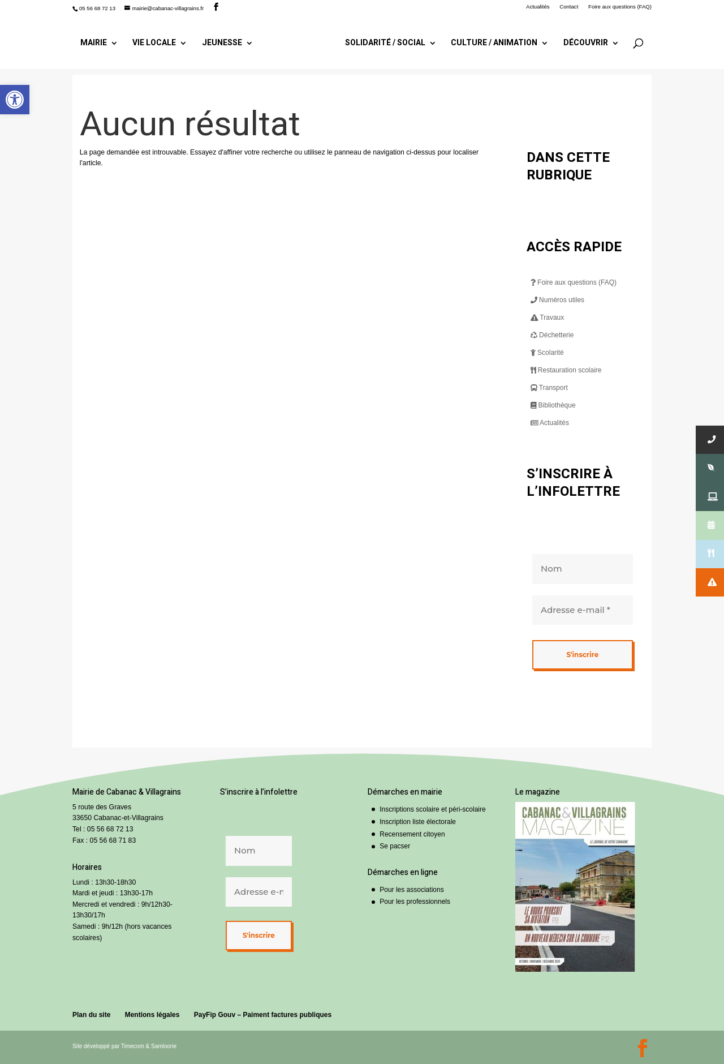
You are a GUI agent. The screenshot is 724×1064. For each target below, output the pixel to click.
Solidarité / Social (382, 42)
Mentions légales (152, 1015)
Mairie (97, 42)
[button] (14, 99)
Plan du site (91, 1015)
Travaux (547, 317)
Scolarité (547, 353)
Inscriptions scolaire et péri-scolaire (432, 809)
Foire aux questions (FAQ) (620, 7)
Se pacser (395, 846)
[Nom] (582, 569)
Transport (549, 388)
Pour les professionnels (415, 902)
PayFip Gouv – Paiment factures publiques (262, 1015)
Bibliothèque (553, 405)
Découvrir (582, 42)
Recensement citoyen (412, 834)
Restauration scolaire (566, 370)
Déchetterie (552, 335)
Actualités (538, 7)
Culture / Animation (491, 42)
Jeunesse (225, 42)
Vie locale (157, 42)
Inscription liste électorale (418, 822)
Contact (568, 7)
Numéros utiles (557, 300)
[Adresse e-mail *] (582, 610)
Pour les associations (411, 890)
